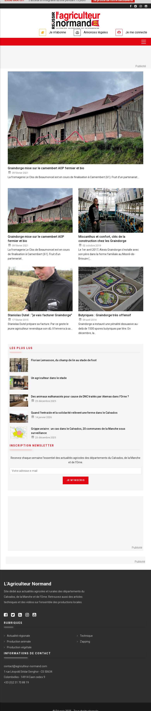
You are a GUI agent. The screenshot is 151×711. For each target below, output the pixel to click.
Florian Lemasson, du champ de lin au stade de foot (63, 360)
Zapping (85, 641)
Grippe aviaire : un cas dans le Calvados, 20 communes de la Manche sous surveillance (78, 431)
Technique (86, 635)
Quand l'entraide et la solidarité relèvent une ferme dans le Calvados (74, 412)
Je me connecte (136, 32)
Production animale (19, 641)
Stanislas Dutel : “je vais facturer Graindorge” (40, 315)
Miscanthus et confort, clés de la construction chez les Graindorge (102, 239)
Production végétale (19, 647)
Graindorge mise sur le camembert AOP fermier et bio (46, 168)
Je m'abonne (57, 32)
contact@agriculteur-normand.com (25, 666)
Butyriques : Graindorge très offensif (104, 315)
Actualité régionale (18, 635)
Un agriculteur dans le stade (49, 378)
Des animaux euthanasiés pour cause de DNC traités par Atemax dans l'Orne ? (80, 396)
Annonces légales (96, 32)
